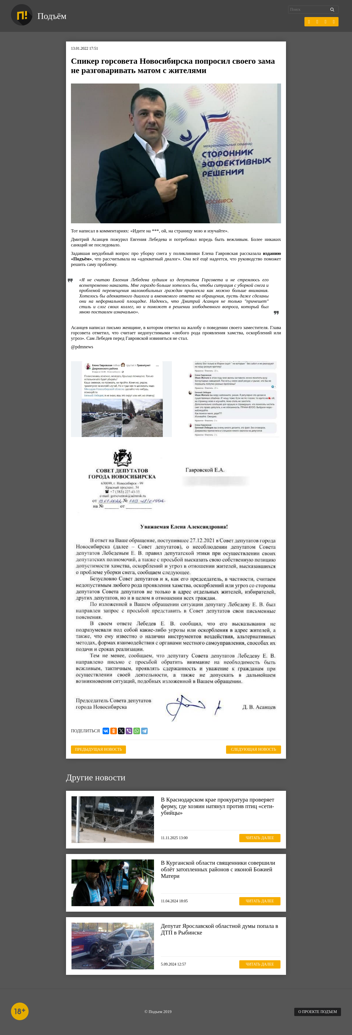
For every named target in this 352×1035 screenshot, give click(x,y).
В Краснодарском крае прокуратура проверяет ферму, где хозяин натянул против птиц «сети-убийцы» (217, 806)
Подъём (51, 16)
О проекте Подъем (317, 1012)
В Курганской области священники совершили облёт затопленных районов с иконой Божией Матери (218, 869)
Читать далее (260, 838)
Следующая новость (253, 749)
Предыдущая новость (98, 749)
